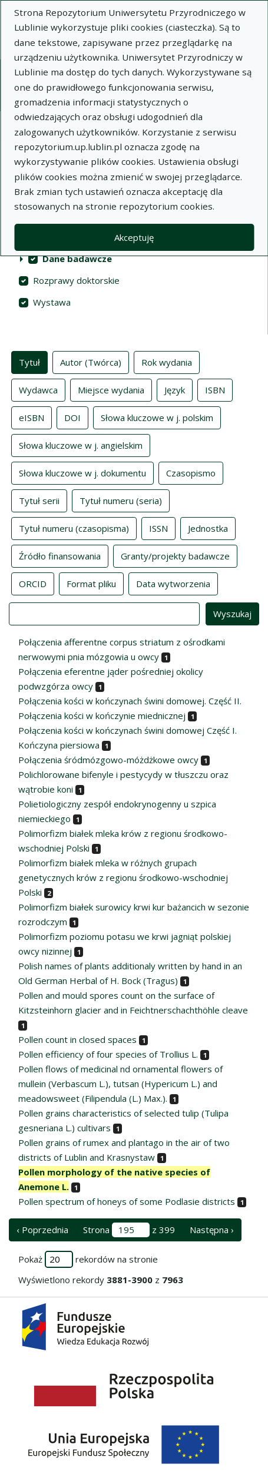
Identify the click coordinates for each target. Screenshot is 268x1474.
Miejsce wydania (111, 389)
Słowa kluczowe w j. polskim (157, 416)
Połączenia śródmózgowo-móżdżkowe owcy (108, 760)
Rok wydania (166, 361)
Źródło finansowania (60, 555)
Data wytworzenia (173, 583)
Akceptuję (134, 237)
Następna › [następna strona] (212, 1229)
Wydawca (38, 389)
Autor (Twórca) (90, 361)
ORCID (33, 583)
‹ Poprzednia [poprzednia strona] (42, 1229)
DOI (72, 416)
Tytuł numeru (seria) (121, 499)
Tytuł (29, 361)
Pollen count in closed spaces (77, 1039)
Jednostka (208, 527)
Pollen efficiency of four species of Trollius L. (108, 1054)
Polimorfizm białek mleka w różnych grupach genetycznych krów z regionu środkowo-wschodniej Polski (123, 877)
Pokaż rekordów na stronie (88, 1259)
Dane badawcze (77, 258)
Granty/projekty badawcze (175, 555)
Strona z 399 (129, 1230)
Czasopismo (191, 472)
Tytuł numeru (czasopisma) (74, 527)
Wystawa (52, 302)
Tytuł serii (39, 499)
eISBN (31, 416)
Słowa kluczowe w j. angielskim (81, 444)
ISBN (215, 389)
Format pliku (91, 583)
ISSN (158, 527)
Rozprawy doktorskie (76, 280)
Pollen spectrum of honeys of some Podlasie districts (126, 1201)
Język (174, 389)
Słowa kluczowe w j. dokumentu (82, 472)
